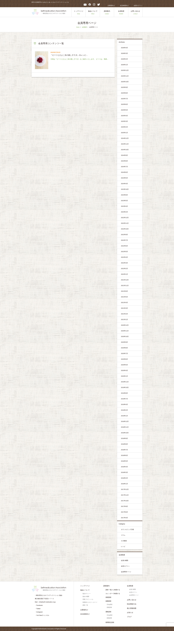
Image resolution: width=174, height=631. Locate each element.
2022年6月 (124, 246)
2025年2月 (124, 127)
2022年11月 (125, 223)
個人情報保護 (131, 608)
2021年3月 (124, 308)
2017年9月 (124, 506)
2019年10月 (125, 387)
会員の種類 (124, 560)
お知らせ (130, 612)
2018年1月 (124, 484)
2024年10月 (125, 149)
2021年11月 (125, 285)
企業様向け (111, 5)
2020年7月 (124, 353)
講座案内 (107, 12)
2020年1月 (124, 376)
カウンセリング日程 (127, 529)
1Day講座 (109, 604)
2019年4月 (124, 404)
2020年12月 (125, 325)
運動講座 (108, 612)
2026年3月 (124, 53)
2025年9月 (124, 87)
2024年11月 (125, 144)
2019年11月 (125, 382)
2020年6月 (124, 359)
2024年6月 (124, 172)
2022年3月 (124, 263)
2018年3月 (124, 472)
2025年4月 (124, 115)
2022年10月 (125, 229)
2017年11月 (125, 495)
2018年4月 (124, 467)
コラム (123, 535)
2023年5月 (124, 200)
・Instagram (39, 612)
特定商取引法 (131, 604)
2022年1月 (124, 274)
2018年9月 (124, 438)
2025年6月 (124, 104)
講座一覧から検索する (113, 590)
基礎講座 (108, 597)
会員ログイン (138, 5)
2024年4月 (124, 183)
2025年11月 (125, 76)
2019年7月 (124, 399)
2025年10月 (125, 81)
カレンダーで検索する (113, 593)
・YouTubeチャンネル (42, 615)
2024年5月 (124, 178)
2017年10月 (125, 501)
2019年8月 (124, 393)
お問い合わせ (135, 12)
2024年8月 (124, 161)
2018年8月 (124, 444)
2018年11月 (125, 427)
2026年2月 (124, 59)
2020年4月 (124, 370)
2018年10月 (125, 433)
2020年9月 (124, 342)
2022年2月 (124, 268)
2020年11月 (125, 331)
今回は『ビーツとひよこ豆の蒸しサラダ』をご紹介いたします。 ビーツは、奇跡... (79, 59)
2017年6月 (124, 512)
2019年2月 (124, 410)
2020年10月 (125, 336)
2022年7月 (124, 240)
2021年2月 (124, 314)
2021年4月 (124, 302)
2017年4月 (124, 518)
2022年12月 (125, 217)
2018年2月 (124, 478)
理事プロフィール (88, 599)
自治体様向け (124, 5)
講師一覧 (85, 605)
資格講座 (109, 607)
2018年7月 (124, 450)
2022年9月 (124, 234)
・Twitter (38, 608)
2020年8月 (124, 348)
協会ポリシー (87, 593)
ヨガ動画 (124, 541)
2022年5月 (124, 251)
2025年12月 (125, 70)
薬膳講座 (108, 601)
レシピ (123, 546)
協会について (93, 12)
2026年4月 (124, 48)
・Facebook (39, 605)
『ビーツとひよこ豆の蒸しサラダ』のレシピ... (68, 55)
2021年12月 (125, 280)
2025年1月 (124, 132)
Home (77, 27)
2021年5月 (124, 297)
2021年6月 (124, 291)
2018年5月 (124, 461)
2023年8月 (124, 195)
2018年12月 (125, 421)
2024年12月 (125, 138)
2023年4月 (124, 206)
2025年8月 (124, 93)
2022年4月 (124, 257)
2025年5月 (124, 110)
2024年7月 (124, 166)
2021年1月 (124, 319)
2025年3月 (124, 121)
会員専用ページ (126, 572)
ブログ (129, 617)
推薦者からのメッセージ (90, 602)
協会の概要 (86, 596)
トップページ (78, 12)
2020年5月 (124, 365)
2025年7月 (124, 98)
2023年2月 (124, 212)
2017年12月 (125, 489)
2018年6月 (124, 455)
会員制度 (121, 12)
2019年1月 (124, 416)
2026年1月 (124, 65)
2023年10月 (125, 189)
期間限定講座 (110, 622)
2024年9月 (124, 155)
